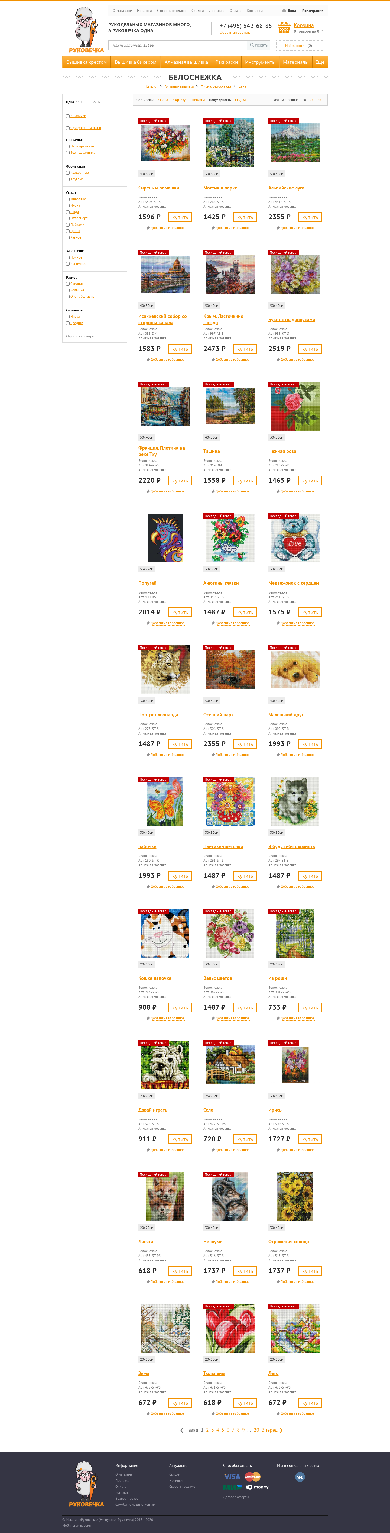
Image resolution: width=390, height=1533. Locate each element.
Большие (77, 290)
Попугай (147, 583)
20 (256, 1429)
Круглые (77, 179)
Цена (242, 86)
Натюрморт (78, 218)
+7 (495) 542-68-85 (246, 26)
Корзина (304, 25)
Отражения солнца (288, 1241)
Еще (320, 62)
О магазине (122, 10)
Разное (75, 237)
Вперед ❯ (272, 1429)
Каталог (152, 86)
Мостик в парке (220, 188)
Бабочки (147, 846)
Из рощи (277, 978)
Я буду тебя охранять (291, 846)
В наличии (78, 116)
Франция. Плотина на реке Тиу (161, 451)
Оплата (236, 10)
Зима (143, 1373)
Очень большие (82, 296)
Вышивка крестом (86, 62)
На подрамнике (82, 146)
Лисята (145, 1241)
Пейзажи (77, 224)
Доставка (217, 10)
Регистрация (312, 10)
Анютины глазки (221, 583)
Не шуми (213, 1241)
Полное (76, 257)
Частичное (78, 263)
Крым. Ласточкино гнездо (223, 319)
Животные (78, 199)
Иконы (75, 205)
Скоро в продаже (171, 10)
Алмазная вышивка (186, 62)
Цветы (75, 230)
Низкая (75, 316)
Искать (261, 45)
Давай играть (152, 1110)
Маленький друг (286, 714)
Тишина (211, 451)
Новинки (144, 10)
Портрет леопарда (158, 714)
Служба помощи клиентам (135, 1504)
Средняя (76, 323)
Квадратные (79, 172)
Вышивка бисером (135, 62)
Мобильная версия (76, 1525)
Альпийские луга (286, 188)
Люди (74, 212)
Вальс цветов (217, 978)
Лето (273, 1373)
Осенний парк (218, 714)
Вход (292, 10)
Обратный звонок (235, 32)
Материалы (296, 62)
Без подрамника (82, 152)
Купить (180, 217)
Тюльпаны (214, 1373)
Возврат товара (126, 1498)
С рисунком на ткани (85, 127)
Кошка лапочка (154, 978)
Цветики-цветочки (223, 846)
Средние (77, 283)
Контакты (255, 10)
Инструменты (260, 62)
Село (208, 1110)
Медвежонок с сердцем (293, 583)
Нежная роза (282, 451)
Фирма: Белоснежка (216, 86)
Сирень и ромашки (158, 188)
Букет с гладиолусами (291, 319)
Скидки (197, 10)
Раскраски (227, 62)
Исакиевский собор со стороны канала (162, 319)
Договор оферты (236, 1497)
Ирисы (275, 1110)
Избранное (294, 45)
